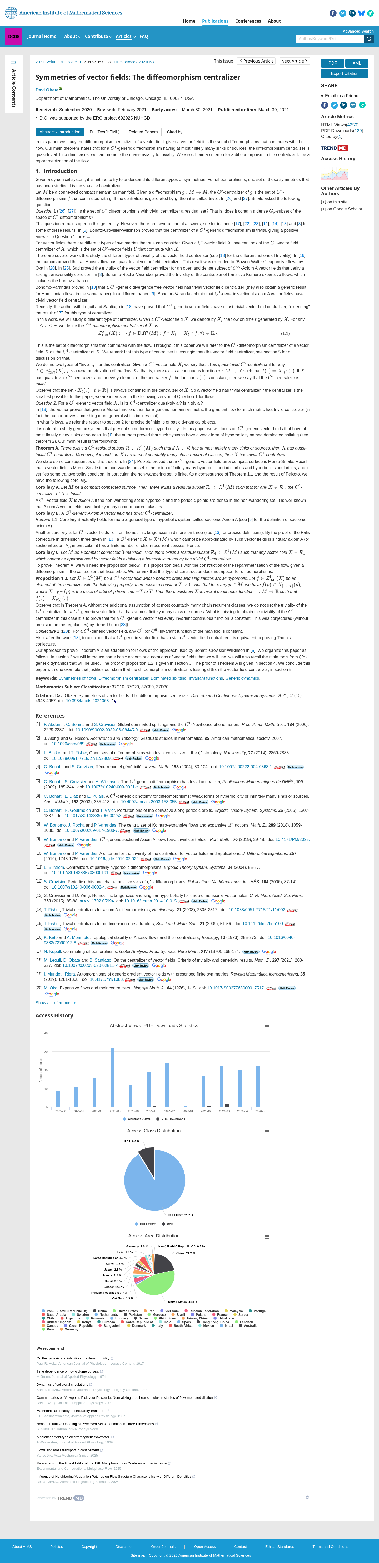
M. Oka (51, 988)
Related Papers (143, 132)
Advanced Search (358, 31)
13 (217, 532)
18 (222, 255)
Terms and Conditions (330, 1547)
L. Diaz (71, 796)
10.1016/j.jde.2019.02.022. (121, 859)
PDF (332, 63)
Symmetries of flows (77, 678)
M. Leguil (52, 960)
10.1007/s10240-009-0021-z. (118, 787)
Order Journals (163, 1547)
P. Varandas (105, 825)
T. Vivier (107, 810)
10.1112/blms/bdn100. (269, 923)
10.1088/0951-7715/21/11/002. (264, 909)
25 (66, 268)
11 (265, 223)
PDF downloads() (342, 130)
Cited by (174, 132)
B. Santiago (100, 960)
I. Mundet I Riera (59, 974)
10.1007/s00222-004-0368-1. (252, 767)
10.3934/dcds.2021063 (134, 62)
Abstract (60, 132)
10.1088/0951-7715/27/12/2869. (88, 758)
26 (229, 198)
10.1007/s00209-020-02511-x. (96, 965)
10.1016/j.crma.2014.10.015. (157, 901)
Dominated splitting (168, 678)
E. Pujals (95, 796)
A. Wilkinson (107, 782)
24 (131, 461)
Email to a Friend (341, 95)
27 (245, 198)
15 (284, 223)
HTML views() (340, 124)
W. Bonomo (55, 825)
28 (123, 624)
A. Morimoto (78, 937)
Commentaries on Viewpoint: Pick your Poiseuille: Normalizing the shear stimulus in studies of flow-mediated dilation (127, 1398)
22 (247, 223)
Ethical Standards (279, 1547)
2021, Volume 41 (50, 62)
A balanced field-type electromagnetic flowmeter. (75, 1437)
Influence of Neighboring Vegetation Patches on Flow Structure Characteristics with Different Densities (116, 1476)
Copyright (89, 1547)
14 (275, 223)
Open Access (205, 1547)
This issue (223, 61)
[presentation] (114, 147)
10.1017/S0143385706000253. (100, 815)
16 (302, 255)
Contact (240, 1547)
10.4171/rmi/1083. (113, 979)
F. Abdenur (54, 724)
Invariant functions (206, 678)
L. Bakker (53, 753)
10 (93, 287)
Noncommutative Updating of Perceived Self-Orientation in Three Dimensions (97, 1424)
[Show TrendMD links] (307, 1497)
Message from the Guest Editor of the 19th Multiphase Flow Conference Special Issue (104, 1463)
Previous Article (256, 61)
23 (256, 223)
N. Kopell (52, 951)
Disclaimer (124, 1547)
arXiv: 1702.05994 (97, 901)
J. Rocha (76, 825)
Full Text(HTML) (105, 132)
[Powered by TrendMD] (60, 1498)
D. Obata (71, 960)
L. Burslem (54, 867)
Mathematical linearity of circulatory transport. (73, 1411)
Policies (56, 1547)
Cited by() (332, 136)
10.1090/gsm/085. (75, 744)
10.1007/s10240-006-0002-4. (85, 887)
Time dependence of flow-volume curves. (70, 1371)
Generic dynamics (242, 678)
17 (237, 223)
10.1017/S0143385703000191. (87, 872)
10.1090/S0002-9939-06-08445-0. (113, 730)
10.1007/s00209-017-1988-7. (98, 830)
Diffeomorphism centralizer (123, 678)
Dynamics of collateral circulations (64, 1384)
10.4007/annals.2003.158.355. (155, 801)
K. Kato (51, 937)
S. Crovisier (105, 724)
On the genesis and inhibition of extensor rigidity (75, 1358)
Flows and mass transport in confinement (70, 1450)
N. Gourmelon (78, 810)
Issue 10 (74, 62)
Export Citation (345, 73)
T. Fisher (79, 753)
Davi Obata (47, 89)
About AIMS (22, 1547)
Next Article (294, 61)
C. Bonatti (75, 724)
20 (52, 268)
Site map (138, 1555)
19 (43, 409)
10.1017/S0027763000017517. (242, 988)
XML (356, 63)
